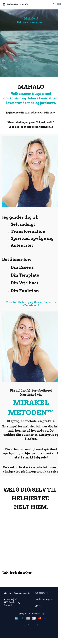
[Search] (53, 4)
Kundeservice (41, 592)
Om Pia (38, 605)
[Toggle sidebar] (4, 4)
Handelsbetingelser (44, 599)
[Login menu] (59, 4)
